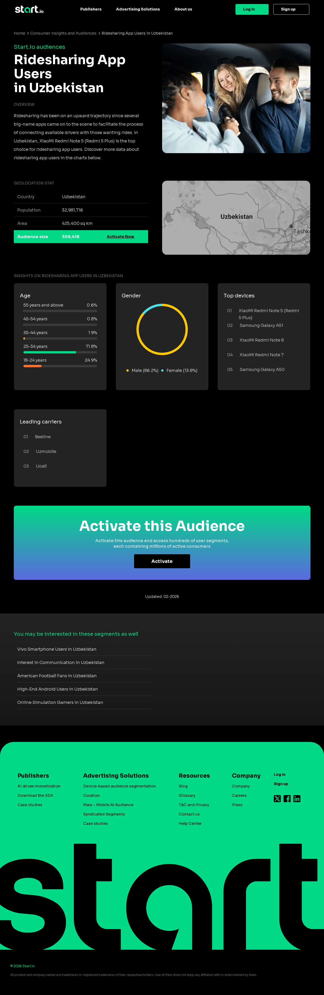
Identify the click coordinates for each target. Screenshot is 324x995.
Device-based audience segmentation (119, 786)
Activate (162, 561)
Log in (249, 9)
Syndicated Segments (104, 814)
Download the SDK (35, 795)
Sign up (288, 9)
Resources (194, 775)
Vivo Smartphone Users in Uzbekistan (56, 649)
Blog (183, 786)
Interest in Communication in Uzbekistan (60, 662)
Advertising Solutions (138, 9)
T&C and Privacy (194, 804)
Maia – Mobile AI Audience (108, 804)
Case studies (30, 804)
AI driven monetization (39, 786)
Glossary (187, 795)
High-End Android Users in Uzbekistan (57, 689)
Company (244, 775)
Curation (91, 795)
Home (19, 33)
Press (237, 804)
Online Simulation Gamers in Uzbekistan (60, 702)
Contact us (189, 814)
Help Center (190, 823)
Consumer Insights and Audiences (63, 33)
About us (183, 9)
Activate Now (120, 236)
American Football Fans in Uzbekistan (57, 675)
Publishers (91, 9)
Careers (239, 795)
